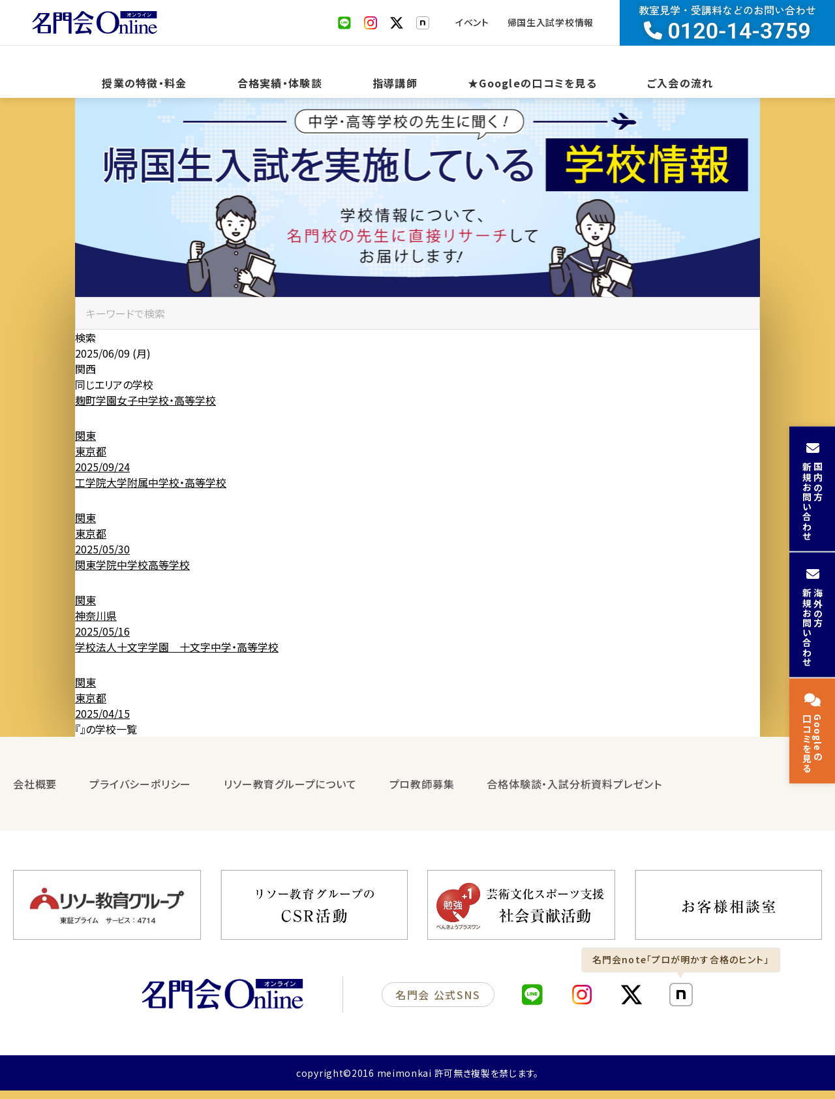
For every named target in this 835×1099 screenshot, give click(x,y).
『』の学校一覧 (106, 742)
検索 (85, 350)
